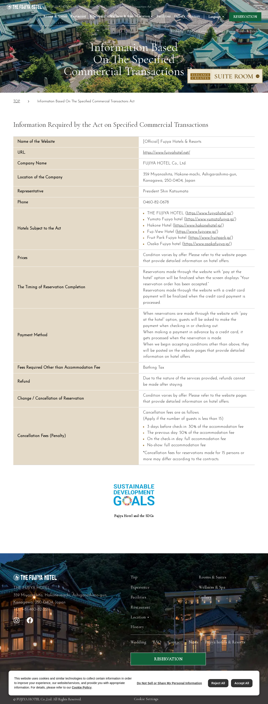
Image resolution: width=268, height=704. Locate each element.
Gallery (179, 16)
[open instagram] (16, 620)
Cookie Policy (82, 687)
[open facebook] (30, 620)
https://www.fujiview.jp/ (197, 232)
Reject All (218, 683)
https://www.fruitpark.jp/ (210, 238)
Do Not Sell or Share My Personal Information (169, 683)
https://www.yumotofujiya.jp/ (210, 219)
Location (138, 617)
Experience (98, 16)
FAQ (191, 31)
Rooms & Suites (55, 16)
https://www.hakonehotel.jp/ (198, 226)
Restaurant (78, 16)
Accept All (241, 683)
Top (134, 577)
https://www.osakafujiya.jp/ (206, 244)
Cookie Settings (146, 699)
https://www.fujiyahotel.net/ (166, 153)
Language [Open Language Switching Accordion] (214, 17)
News (219, 31)
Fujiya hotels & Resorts (244, 31)
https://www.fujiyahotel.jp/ (209, 213)
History (194, 16)
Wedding (176, 31)
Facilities (164, 16)
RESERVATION (245, 17)
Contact (205, 31)
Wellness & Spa (121, 16)
